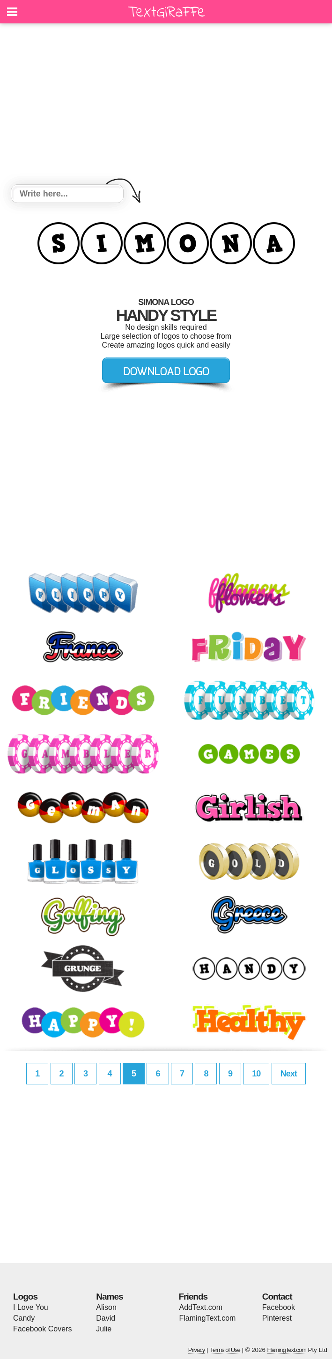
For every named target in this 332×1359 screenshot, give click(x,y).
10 (256, 1073)
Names (109, 1296)
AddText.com (200, 1307)
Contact (277, 1296)
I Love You (30, 1307)
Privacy (196, 1349)
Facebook (278, 1307)
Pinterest (277, 1318)
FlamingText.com (207, 1318)
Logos (25, 1296)
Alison (106, 1307)
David (105, 1318)
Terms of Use (225, 1349)
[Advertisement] (166, 105)
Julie (103, 1329)
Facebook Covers (42, 1329)
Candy (24, 1318)
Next (288, 1073)
